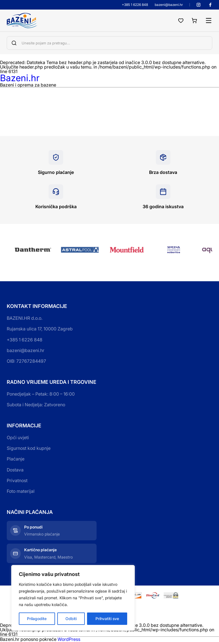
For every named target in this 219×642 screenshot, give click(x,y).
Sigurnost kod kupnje (29, 448)
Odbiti (71, 618)
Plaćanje (15, 459)
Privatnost (17, 480)
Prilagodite (37, 618)
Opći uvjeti (18, 437)
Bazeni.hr (20, 77)
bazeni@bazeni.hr (169, 4)
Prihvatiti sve (107, 618)
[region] (73, 598)
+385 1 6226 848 (135, 4)
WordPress (69, 639)
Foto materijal (21, 491)
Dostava (15, 470)
